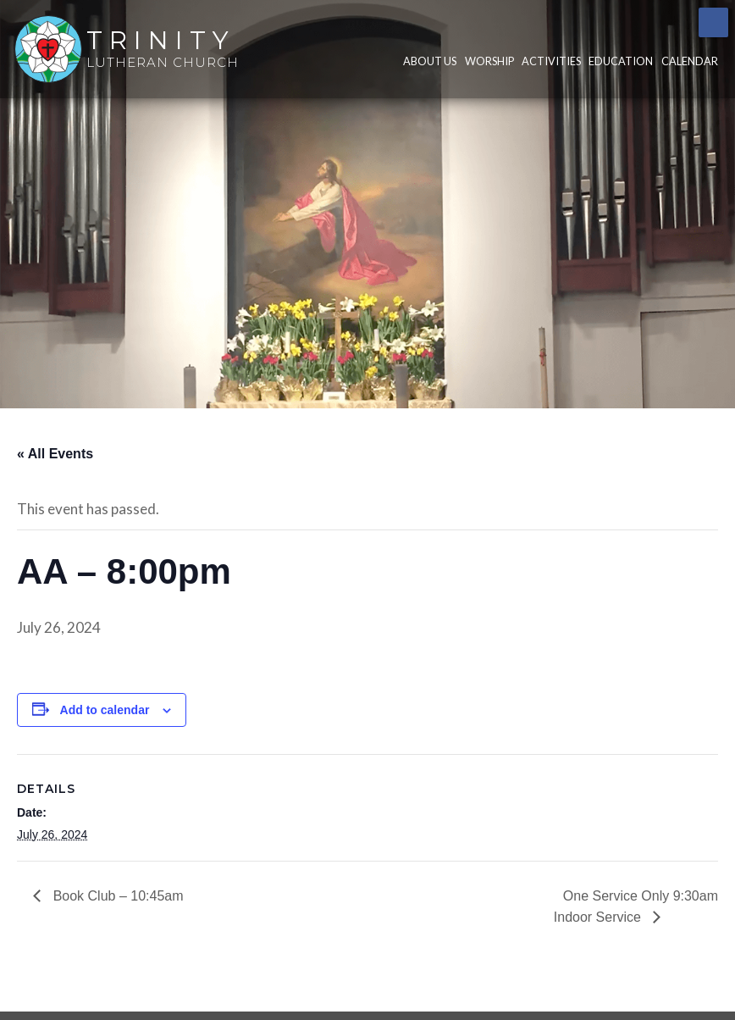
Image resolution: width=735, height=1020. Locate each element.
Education (621, 61)
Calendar (689, 61)
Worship (489, 61)
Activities (551, 61)
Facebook (713, 22)
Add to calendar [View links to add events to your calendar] (105, 710)
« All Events (55, 453)
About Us (429, 61)
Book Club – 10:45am (116, 896)
